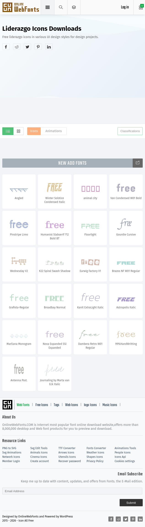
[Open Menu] (74, 7)
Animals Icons (39, 452)
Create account (39, 461)
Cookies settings (125, 461)
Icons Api (120, 456)
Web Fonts (23, 405)
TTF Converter (67, 448)
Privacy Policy (94, 461)
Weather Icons (95, 452)
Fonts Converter (96, 448)
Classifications (130, 131)
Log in (125, 7)
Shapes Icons (94, 456)
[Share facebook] (6, 46)
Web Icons (71, 405)
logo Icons (90, 405)
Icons (34, 131)
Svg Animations (11, 452)
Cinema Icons (38, 456)
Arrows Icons (66, 452)
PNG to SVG (9, 448)
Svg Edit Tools (39, 448)
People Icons (122, 452)
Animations (53, 131)
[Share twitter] (27, 46)
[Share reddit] (16, 46)
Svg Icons (21, 7)
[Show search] (60, 7)
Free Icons (41, 405)
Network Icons (11, 456)
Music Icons (109, 405)
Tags (56, 405)
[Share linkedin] (49, 46)
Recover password (70, 461)
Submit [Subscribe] (131, 502)
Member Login (11, 461)
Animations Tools (125, 448)
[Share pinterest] (38, 46)
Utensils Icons (67, 456)
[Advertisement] (73, 86)
